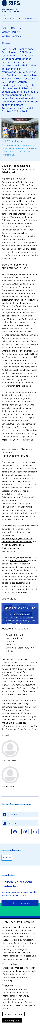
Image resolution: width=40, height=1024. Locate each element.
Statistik (9, 986)
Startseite (5, 16)
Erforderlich (11, 964)
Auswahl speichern (13, 1014)
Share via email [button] (14, 831)
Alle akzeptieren (12, 1020)
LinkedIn (10, 651)
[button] (24, 831)
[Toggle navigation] (34, 2)
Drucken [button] (34, 831)
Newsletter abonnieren (19, 903)
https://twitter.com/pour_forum (20, 648)
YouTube (10, 641)
